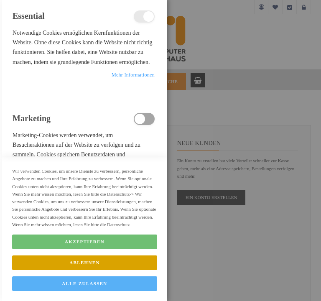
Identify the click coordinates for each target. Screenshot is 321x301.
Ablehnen (84, 280)
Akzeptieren (84, 259)
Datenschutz (118, 211)
